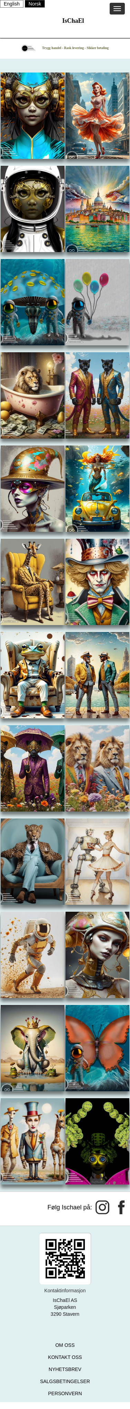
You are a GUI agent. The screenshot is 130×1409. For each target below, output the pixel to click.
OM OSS (64, 1345)
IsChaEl (73, 20)
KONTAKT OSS (65, 1357)
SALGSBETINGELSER (65, 1381)
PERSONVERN (65, 1393)
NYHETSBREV (65, 1369)
